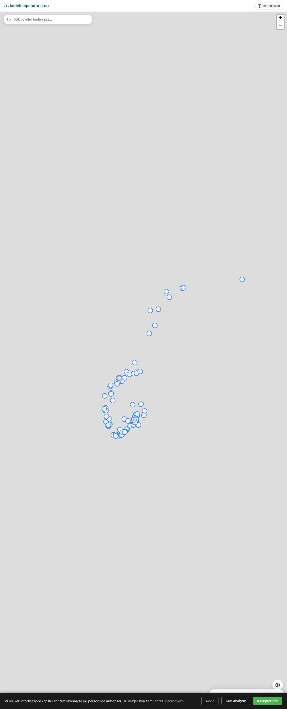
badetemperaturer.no (26, 5)
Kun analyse (236, 701)
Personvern (174, 701)
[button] (280, 18)
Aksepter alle (267, 701)
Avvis (210, 701)
